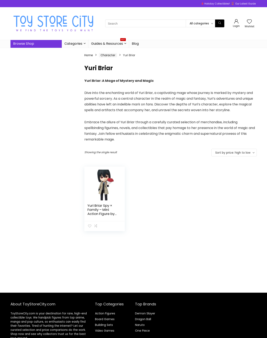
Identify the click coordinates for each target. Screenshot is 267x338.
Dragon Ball (143, 319)
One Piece (142, 331)
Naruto (140, 325)
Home (88, 55)
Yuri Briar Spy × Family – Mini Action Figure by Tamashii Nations (102, 211)
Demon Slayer (145, 313)
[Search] (219, 23)
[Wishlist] (249, 21)
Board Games (105, 319)
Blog (135, 43)
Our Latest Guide (245, 3)
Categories (73, 43)
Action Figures (105, 313)
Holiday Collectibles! (217, 3)
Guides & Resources (108, 43)
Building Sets (104, 325)
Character (108, 55)
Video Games (104, 331)
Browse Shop (23, 43)
